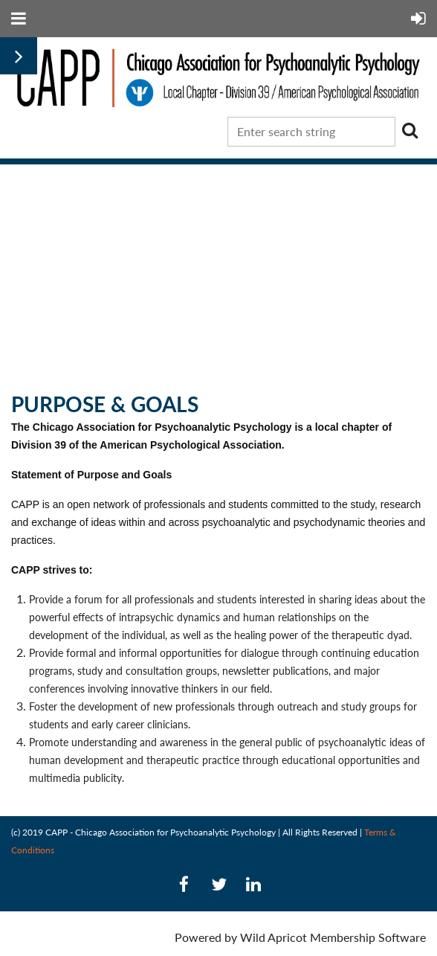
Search (409, 130)
